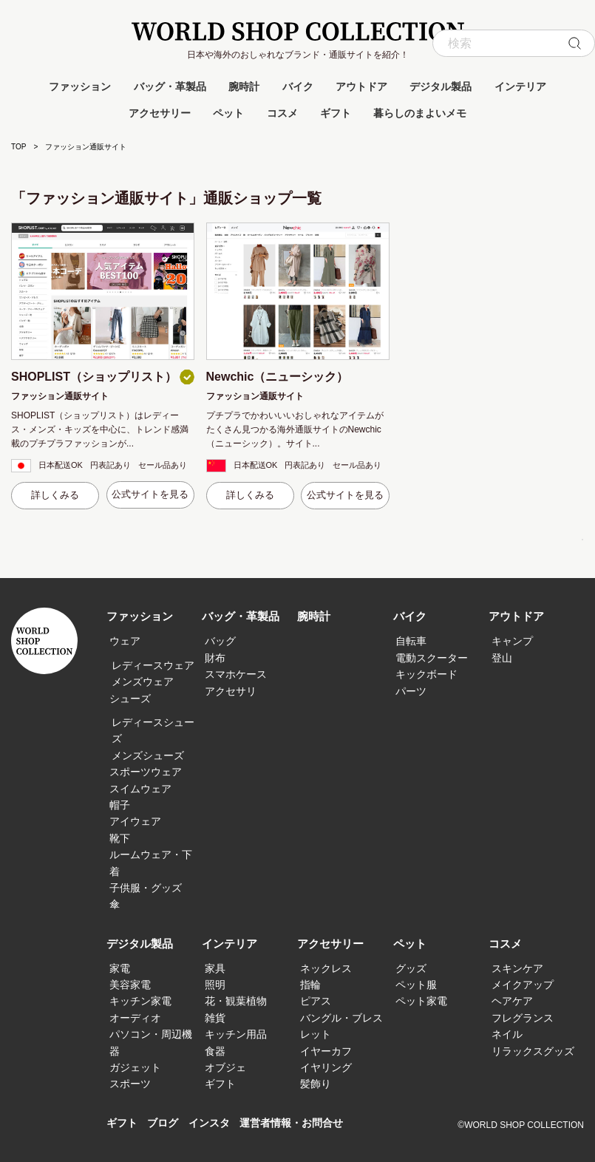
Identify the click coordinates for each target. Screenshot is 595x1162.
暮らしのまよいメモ (419, 113)
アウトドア (361, 86)
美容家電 (130, 985)
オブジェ (225, 1067)
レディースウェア (153, 665)
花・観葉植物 (236, 1001)
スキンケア (517, 968)
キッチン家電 (140, 1001)
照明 (215, 985)
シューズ (130, 698)
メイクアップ (523, 985)
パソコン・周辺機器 (150, 1042)
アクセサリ (230, 691)
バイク (297, 86)
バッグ (220, 641)
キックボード (426, 674)
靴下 (119, 838)
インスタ (215, 1123)
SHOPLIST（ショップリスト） (94, 376)
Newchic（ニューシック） (277, 376)
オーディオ (135, 1018)
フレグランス (523, 1018)
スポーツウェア (145, 772)
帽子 (119, 805)
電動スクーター (431, 658)
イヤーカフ (326, 1051)
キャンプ (512, 641)
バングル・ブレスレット (341, 1026)
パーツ (410, 691)
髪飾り (315, 1084)
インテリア (520, 86)
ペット (228, 113)
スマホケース (236, 674)
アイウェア (135, 821)
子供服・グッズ (145, 888)
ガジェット (135, 1067)
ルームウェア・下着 (150, 863)
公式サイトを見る (150, 494)
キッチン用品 (236, 1034)
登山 (502, 658)
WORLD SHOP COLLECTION (298, 31)
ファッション (80, 86)
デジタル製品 (440, 86)
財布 (215, 658)
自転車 (410, 641)
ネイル (507, 1034)
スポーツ (130, 1084)
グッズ (410, 968)
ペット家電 (421, 1001)
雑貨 (215, 1018)
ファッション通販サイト (60, 396)
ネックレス (326, 968)
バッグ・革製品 (170, 86)
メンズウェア (143, 681)
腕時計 (243, 86)
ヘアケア (512, 1001)
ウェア (124, 641)
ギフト (335, 113)
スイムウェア (140, 789)
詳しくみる (55, 494)
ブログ (166, 1123)
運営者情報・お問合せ (302, 1123)
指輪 (310, 985)
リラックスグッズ (533, 1051)
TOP (18, 147)
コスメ (282, 113)
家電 (119, 968)
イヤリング (326, 1067)
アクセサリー (160, 113)
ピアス (315, 1001)
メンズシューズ (148, 755)
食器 (215, 1051)
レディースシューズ (153, 730)
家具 (215, 968)
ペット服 (416, 985)
